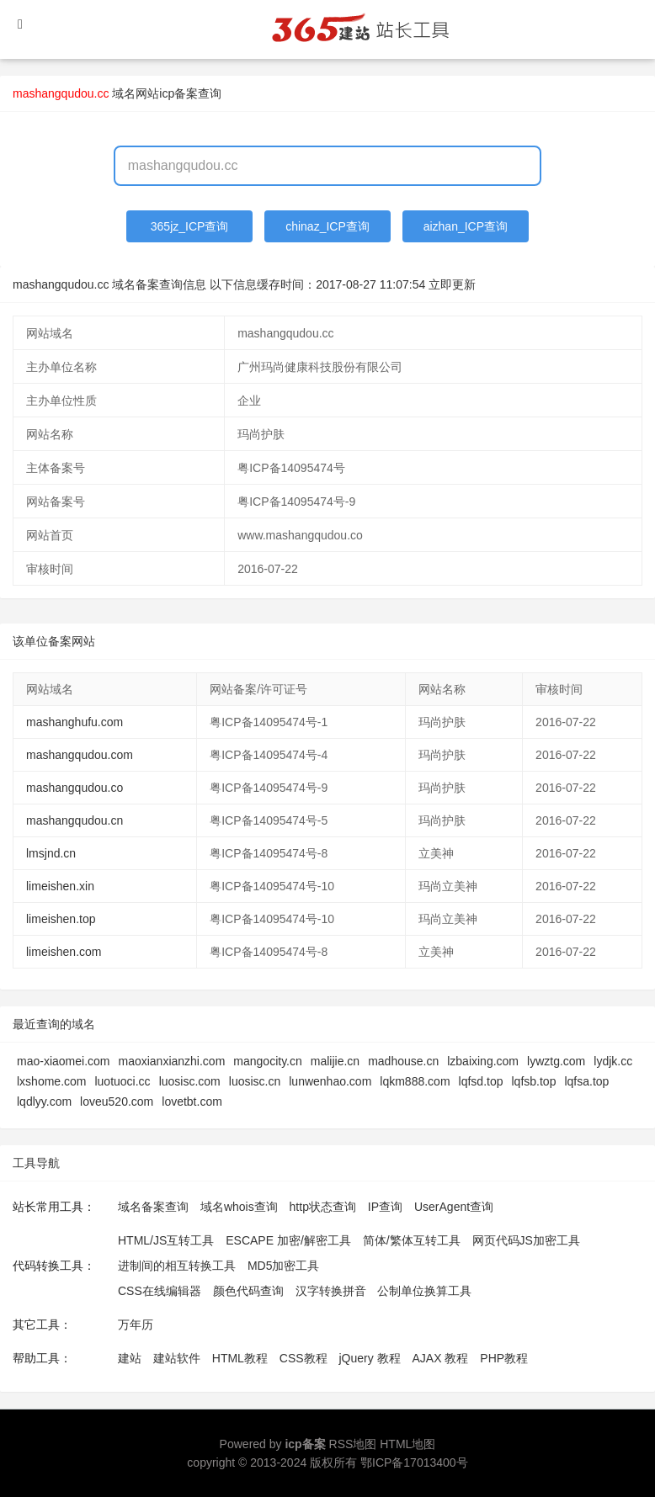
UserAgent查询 (453, 1206)
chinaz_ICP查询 (327, 226)
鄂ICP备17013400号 (414, 1462)
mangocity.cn (267, 1061)
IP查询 (385, 1206)
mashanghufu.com (74, 722)
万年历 (135, 1324)
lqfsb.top (534, 1081)
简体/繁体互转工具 (412, 1240)
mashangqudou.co (74, 787)
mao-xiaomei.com (63, 1061)
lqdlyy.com (44, 1101)
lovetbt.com (192, 1101)
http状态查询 (323, 1206)
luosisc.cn (254, 1081)
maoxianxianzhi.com (171, 1061)
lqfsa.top (586, 1081)
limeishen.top (61, 919)
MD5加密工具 (284, 1265)
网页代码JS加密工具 (526, 1240)
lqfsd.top (481, 1081)
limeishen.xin (60, 886)
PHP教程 (504, 1358)
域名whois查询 (239, 1206)
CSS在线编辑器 (159, 1291)
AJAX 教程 (441, 1358)
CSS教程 (304, 1358)
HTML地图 (407, 1444)
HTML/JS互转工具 (166, 1240)
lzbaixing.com (483, 1061)
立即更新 (452, 284)
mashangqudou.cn (74, 820)
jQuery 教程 (369, 1358)
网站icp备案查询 (178, 93)
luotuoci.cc (122, 1081)
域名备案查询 (153, 1206)
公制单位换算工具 (424, 1291)
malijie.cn (335, 1061)
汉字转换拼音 (331, 1291)
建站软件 (176, 1358)
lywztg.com (556, 1061)
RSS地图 (353, 1444)
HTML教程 (240, 1358)
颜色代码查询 (248, 1291)
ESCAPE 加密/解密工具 (288, 1240)
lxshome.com (51, 1081)
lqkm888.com (415, 1081)
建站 (129, 1358)
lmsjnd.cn (51, 853)
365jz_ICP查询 (190, 226)
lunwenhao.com (330, 1081)
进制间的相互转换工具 (177, 1265)
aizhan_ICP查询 (465, 226)
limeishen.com (63, 951)
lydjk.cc (613, 1061)
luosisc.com (190, 1081)
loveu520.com (116, 1101)
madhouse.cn (403, 1061)
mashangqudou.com (79, 755)
